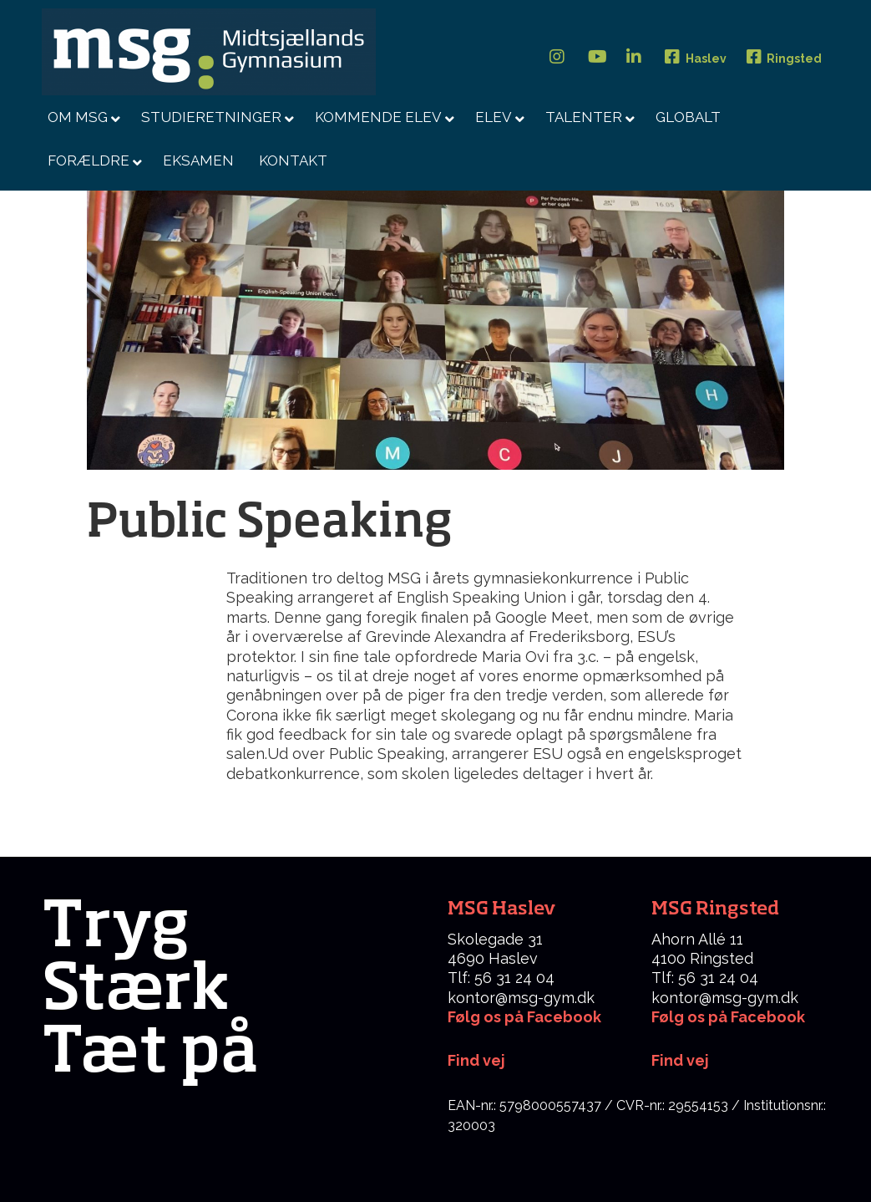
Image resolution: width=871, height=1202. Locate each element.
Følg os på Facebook (524, 1017)
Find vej (680, 1060)
